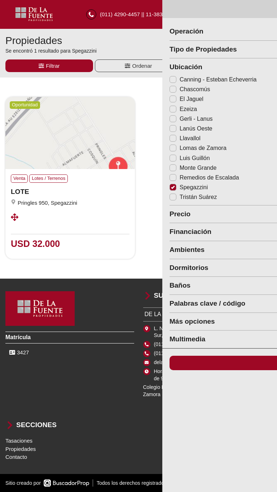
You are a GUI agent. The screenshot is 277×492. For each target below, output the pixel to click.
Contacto (16, 457)
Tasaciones (18, 441)
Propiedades (20, 449)
